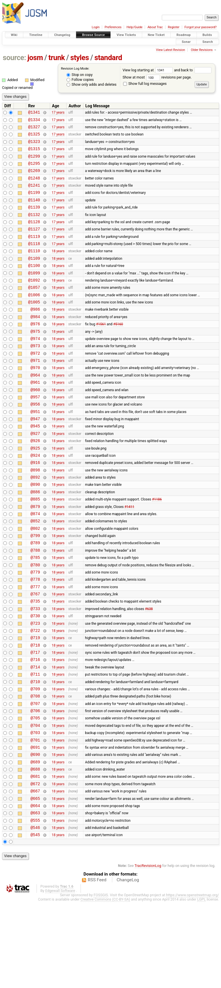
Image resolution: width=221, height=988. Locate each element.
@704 (35, 798)
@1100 (34, 284)
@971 (35, 390)
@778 (35, 635)
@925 (35, 488)
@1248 (34, 186)
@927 (35, 472)
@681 (35, 855)
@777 (35, 643)
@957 (35, 431)
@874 (35, 562)
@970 (35, 398)
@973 (35, 374)
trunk (56, 57)
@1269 (34, 178)
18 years (58, 268)
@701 (35, 815)
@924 (35, 496)
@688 (35, 847)
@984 (35, 341)
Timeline (35, 35)
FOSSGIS (101, 981)
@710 (35, 749)
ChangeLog (128, 966)
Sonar (186, 41)
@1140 (34, 211)
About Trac (155, 27)
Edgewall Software (60, 977)
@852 (35, 570)
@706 (35, 782)
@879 (35, 554)
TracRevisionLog (148, 952)
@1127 (34, 243)
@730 (35, 676)
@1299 (34, 162)
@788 (35, 602)
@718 (35, 709)
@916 (35, 504)
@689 (35, 839)
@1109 (34, 276)
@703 (35, 806)
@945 (35, 464)
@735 (35, 659)
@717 (35, 717)
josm (35, 57)
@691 (35, 823)
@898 (35, 513)
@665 (35, 880)
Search (207, 41)
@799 (35, 586)
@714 (35, 733)
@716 (35, 725)
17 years (58, 113)
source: (14, 57)
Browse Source (93, 35)
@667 (35, 872)
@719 (35, 700)
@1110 (34, 268)
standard (108, 57)
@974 (35, 366)
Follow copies (80, 79)
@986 (35, 333)
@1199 (34, 202)
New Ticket (156, 35)
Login (96, 27)
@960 (35, 423)
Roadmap (183, 35)
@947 (35, 455)
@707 (35, 774)
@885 (35, 545)
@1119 (34, 252)
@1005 (34, 325)
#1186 (157, 546)
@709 (35, 757)
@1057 (34, 309)
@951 (35, 447)
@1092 (34, 300)
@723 (35, 684)
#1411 (129, 554)
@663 (35, 896)
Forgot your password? (200, 27)
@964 (35, 407)
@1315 (34, 153)
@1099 (34, 292)
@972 (35, 382)
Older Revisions (202, 50)
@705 (35, 790)
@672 (35, 864)
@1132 (34, 227)
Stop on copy (79, 74)
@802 (35, 578)
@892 (35, 521)
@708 (35, 766)
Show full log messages (145, 83)
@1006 (34, 317)
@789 (35, 594)
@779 (35, 627)
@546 (35, 913)
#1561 (101, 350)
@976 (35, 349)
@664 (35, 888)
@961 (35, 415)
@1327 (34, 129)
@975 (35, 358)
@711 (35, 741)
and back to (193, 70)
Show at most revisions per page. (157, 77)
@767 (35, 651)
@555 (35, 904)
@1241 (34, 194)
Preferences (112, 27)
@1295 (34, 170)
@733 (35, 668)
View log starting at (148, 70)
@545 (35, 921)
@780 (35, 619)
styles (79, 57)
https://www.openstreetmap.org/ (192, 981)
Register (173, 27)
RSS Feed (97, 966)
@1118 (34, 260)
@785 (35, 611)
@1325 (34, 137)
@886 (35, 537)
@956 (35, 439)
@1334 (34, 121)
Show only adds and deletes (91, 84)
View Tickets (126, 35)
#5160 (118, 350)
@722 (35, 692)
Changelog (62, 35)
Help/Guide (134, 27)
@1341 (34, 113)
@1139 (34, 219)
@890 (35, 529)
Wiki (14, 35)
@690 (35, 831)
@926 (35, 480)
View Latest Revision (170, 50)
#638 (149, 668)
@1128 (34, 235)
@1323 (34, 145)
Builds (207, 35)
